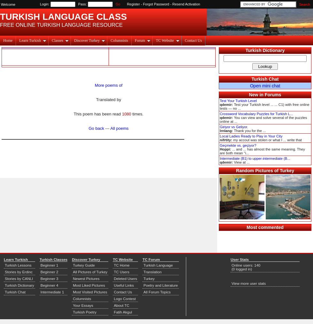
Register (133, 4)
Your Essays (83, 305)
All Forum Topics (157, 292)
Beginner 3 (49, 279)
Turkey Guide (84, 265)
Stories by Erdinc (19, 272)
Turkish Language (158, 265)
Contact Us (193, 40)
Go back (96, 128)
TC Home (121, 265)
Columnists (119, 40)
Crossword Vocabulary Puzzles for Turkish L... (256, 114)
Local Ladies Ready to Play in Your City (251, 136)
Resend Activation (186, 4)
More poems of (109, 85)
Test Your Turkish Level (238, 101)
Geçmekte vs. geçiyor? (238, 145)
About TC (121, 305)
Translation (152, 272)
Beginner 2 (49, 272)
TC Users (121, 272)
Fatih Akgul (123, 312)
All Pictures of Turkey (90, 272)
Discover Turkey (89, 40)
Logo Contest (125, 299)
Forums (273, 94)
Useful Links (124, 285)
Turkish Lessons (18, 265)
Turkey (149, 279)
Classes (60, 40)
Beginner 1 (49, 265)
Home (7, 40)
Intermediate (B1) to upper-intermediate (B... (255, 158)
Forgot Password (156, 4)
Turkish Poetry (84, 312)
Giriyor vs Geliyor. (234, 127)
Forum (142, 40)
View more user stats (249, 283)
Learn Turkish (32, 40)
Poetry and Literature (160, 285)
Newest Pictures (86, 279)
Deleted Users (125, 279)
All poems (119, 128)
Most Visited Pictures (90, 292)
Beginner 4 (49, 285)
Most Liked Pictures (89, 285)
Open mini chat (265, 85)
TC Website (167, 40)
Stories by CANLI (19, 279)
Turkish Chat (265, 79)
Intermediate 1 (52, 292)
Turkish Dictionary (265, 50)
